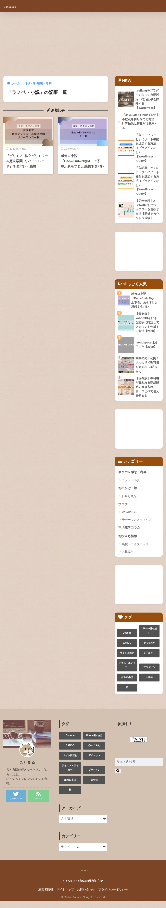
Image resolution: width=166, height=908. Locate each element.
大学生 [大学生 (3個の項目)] (149, 684)
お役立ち (128, 558)
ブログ (123, 510)
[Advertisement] (83, 46)
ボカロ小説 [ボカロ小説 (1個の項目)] (127, 684)
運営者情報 (45, 896)
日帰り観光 (129, 502)
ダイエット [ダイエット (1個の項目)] (149, 659)
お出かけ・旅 (128, 494)
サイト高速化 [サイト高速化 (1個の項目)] (127, 659)
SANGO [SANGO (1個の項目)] (127, 649)
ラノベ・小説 (131, 486)
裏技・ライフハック (135, 551)
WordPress (129, 518)
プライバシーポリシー (113, 896)
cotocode (15, 6)
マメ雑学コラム (130, 534)
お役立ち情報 (128, 543)
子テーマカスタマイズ (136, 526)
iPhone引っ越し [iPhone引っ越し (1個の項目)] (149, 637)
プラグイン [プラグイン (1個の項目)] (149, 674)
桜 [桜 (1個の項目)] (127, 694)
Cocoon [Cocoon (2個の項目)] (127, 639)
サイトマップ (65, 896)
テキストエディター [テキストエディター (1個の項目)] (127, 672)
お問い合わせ (86, 896)
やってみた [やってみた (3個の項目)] (149, 649)
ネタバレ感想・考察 (133, 478)
